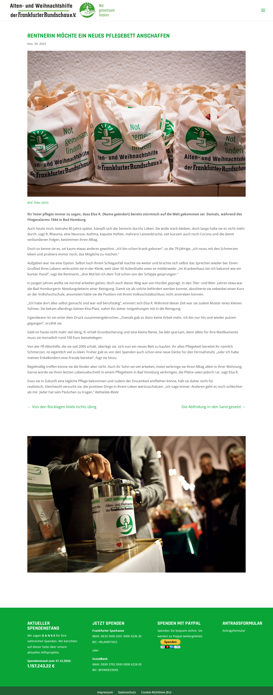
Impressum (105, 692)
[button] (9, 686)
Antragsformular (234, 631)
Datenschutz (127, 692)
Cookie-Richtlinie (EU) (156, 692)
